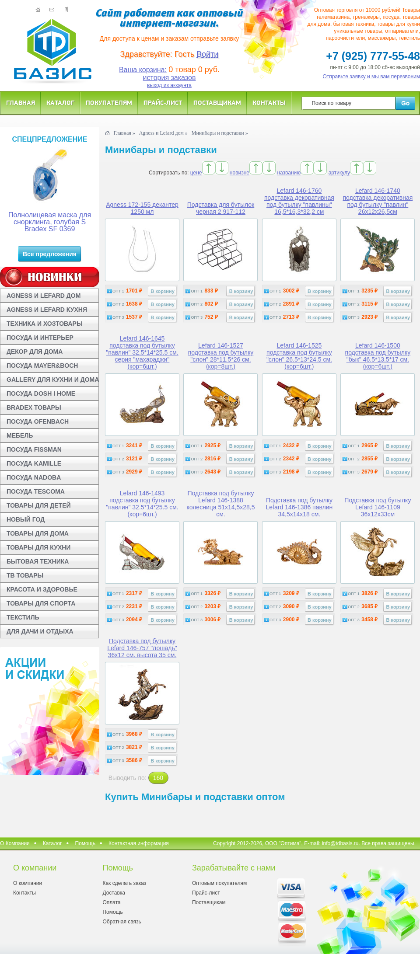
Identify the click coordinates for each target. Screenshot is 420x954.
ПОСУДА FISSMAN (34, 449)
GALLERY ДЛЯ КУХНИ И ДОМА (53, 379)
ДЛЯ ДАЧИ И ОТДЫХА (40, 631)
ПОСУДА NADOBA (34, 477)
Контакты (269, 102)
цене (196, 173)
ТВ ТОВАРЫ (25, 575)
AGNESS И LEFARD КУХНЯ (47, 309)
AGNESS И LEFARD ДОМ (43, 295)
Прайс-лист (163, 102)
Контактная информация (138, 843)
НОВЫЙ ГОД (26, 519)
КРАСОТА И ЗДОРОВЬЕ (42, 589)
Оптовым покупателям (219, 883)
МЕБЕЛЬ (20, 435)
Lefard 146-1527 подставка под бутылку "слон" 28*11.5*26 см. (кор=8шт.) (221, 356)
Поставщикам (217, 102)
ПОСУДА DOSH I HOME (41, 393)
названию (289, 173)
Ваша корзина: (143, 69)
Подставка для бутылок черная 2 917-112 (221, 208)
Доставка (113, 893)
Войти (207, 54)
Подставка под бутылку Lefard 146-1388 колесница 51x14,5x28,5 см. (220, 504)
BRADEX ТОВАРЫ (34, 407)
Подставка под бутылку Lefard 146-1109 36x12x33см (377, 507)
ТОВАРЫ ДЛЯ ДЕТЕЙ (39, 505)
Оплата (111, 902)
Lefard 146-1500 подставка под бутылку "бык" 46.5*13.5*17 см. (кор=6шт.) (378, 356)
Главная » (124, 133)
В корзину (162, 291)
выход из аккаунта (169, 85)
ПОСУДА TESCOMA (36, 491)
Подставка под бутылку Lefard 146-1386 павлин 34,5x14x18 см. (299, 507)
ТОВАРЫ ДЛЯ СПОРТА (41, 603)
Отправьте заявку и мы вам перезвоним (371, 76)
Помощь (85, 843)
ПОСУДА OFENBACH (38, 421)
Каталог (60, 102)
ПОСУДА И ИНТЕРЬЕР (40, 337)
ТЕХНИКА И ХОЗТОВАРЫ (45, 323)
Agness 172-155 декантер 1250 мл (142, 208)
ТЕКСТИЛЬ (23, 617)
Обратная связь (121, 922)
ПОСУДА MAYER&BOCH (42, 365)
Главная (20, 102)
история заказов (169, 77)
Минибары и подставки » (220, 133)
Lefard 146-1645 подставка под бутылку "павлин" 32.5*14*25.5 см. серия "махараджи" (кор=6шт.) (142, 352)
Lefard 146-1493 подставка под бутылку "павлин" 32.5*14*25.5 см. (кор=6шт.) (142, 504)
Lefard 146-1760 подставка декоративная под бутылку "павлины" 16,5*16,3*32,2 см (299, 201)
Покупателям (109, 102)
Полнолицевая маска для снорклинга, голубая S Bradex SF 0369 (49, 222)
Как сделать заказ (124, 883)
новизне (239, 173)
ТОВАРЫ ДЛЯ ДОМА (38, 533)
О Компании (15, 843)
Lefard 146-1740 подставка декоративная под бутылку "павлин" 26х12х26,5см (378, 201)
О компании (27, 883)
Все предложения (50, 254)
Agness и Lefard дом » (163, 133)
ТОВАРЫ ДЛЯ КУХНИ (38, 547)
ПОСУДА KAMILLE (34, 463)
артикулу (339, 173)
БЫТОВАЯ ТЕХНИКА (38, 561)
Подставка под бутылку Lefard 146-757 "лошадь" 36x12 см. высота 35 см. (142, 647)
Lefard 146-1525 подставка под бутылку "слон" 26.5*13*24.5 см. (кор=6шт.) (299, 356)
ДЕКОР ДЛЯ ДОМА (35, 351)
